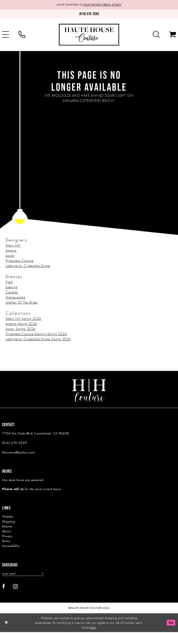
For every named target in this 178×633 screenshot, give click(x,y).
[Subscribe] (46, 574)
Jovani (10, 255)
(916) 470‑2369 (14, 443)
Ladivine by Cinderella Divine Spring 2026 (38, 339)
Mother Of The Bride (22, 302)
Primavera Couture (19, 260)
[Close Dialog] (7, 624)
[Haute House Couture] (89, 35)
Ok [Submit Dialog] (170, 623)
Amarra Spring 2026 (21, 323)
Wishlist (7, 517)
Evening (11, 287)
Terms (6, 541)
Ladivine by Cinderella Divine (28, 265)
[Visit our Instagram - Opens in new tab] (15, 587)
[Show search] (156, 35)
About (6, 531)
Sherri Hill (13, 245)
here (92, 628)
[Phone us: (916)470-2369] (89, 14)
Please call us (13, 489)
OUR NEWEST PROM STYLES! (103, 5)
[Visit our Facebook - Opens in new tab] (3, 587)
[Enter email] (25, 574)
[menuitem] (22, 35)
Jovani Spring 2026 (20, 329)
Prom (9, 282)
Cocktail (12, 292)
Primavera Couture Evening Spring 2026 (36, 334)
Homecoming (15, 297)
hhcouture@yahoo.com (18, 452)
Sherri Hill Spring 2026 (23, 318)
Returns (7, 526)
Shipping (8, 522)
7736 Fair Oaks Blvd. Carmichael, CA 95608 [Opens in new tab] (35, 433)
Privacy (7, 536)
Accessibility (10, 546)
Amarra (11, 250)
